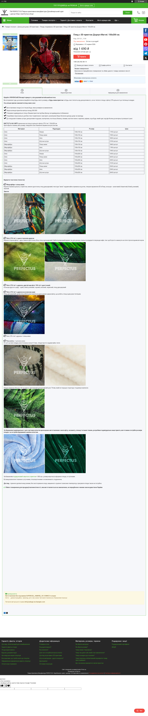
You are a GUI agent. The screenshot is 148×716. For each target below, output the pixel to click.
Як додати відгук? (45, 647)
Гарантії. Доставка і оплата (71, 20)
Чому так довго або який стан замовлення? (90, 653)
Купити (83, 57)
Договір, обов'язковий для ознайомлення (16, 644)
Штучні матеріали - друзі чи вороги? (51, 658)
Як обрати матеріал (82, 644)
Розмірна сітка (44, 644)
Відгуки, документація (9, 653)
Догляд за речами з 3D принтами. (50, 655)
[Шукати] (127, 13)
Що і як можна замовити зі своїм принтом (89, 663)
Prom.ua (83, 669)
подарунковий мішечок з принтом (24, 476)
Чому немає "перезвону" (84, 650)
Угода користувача (8, 650)
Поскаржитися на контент (96, 673)
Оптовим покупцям (45, 664)
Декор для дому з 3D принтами (28, 27)
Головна (34, 20)
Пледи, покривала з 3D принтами (51, 27)
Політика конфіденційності (112, 673)
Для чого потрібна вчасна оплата (50, 653)
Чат (139, 711)
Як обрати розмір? (82, 647)
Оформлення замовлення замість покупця (16, 661)
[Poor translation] (7, 686)
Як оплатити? (43, 650)
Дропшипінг (43, 661)
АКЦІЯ (114, 647)
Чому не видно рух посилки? (85, 655)
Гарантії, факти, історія (9, 647)
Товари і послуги (48, 20)
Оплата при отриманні (9, 664)
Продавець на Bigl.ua (74, 671)
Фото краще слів (86, 5)
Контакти (89, 20)
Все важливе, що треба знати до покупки (15, 658)
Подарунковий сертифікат (120, 644)
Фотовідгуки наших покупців (11, 655)
